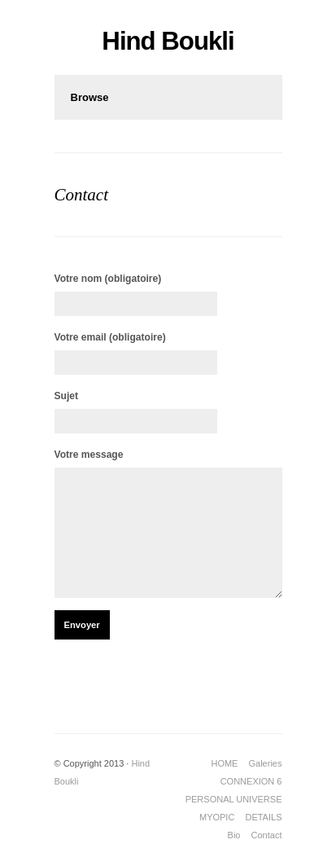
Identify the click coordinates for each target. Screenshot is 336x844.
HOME (224, 763)
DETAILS (263, 817)
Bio (234, 835)
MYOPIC (216, 817)
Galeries (265, 763)
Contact (266, 835)
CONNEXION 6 (251, 781)
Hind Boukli (167, 41)
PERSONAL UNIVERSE (233, 799)
